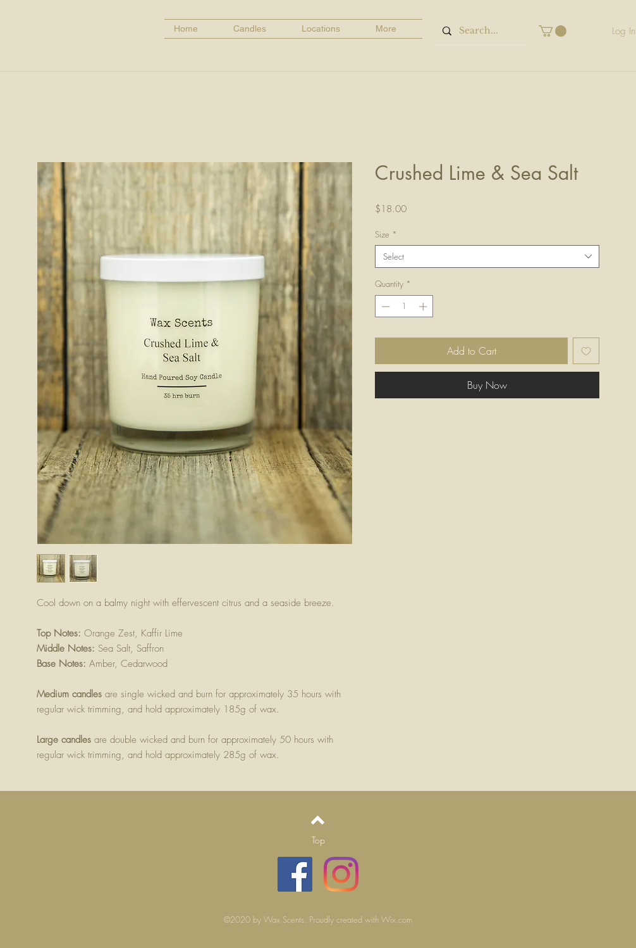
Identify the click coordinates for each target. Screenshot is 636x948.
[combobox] (487, 256)
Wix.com (396, 919)
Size (386, 234)
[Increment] (424, 306)
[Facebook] (295, 874)
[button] (552, 31)
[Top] (318, 840)
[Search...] (480, 30)
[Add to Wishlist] (586, 351)
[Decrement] (384, 306)
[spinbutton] (404, 306)
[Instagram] (341, 874)
